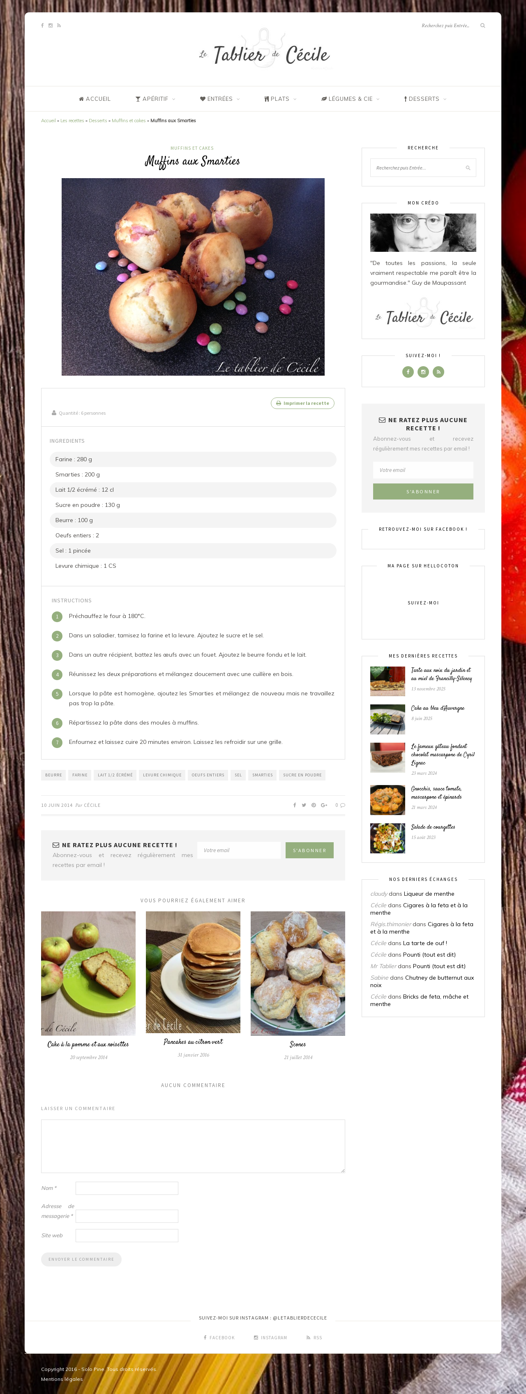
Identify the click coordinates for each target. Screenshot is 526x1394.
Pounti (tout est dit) (429, 954)
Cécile (92, 804)
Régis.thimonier (390, 924)
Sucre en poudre (302, 774)
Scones (298, 1044)
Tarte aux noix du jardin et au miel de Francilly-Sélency (441, 675)
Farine (80, 774)
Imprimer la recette (302, 403)
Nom (48, 1187)
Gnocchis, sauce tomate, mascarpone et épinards (436, 793)
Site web (51, 1234)
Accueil (48, 120)
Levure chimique (162, 774)
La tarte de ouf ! (425, 943)
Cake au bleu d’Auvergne (437, 708)
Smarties (262, 774)
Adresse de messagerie (57, 1210)
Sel (238, 774)
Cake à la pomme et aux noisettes (88, 1044)
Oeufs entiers (208, 774)
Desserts (98, 120)
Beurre (53, 774)
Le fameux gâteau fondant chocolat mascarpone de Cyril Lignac (443, 755)
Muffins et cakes (129, 120)
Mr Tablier (383, 966)
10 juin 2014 (57, 804)
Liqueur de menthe (429, 893)
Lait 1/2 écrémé (115, 774)
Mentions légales (62, 1378)
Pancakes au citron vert (193, 1041)
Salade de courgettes (433, 827)
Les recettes (72, 120)
